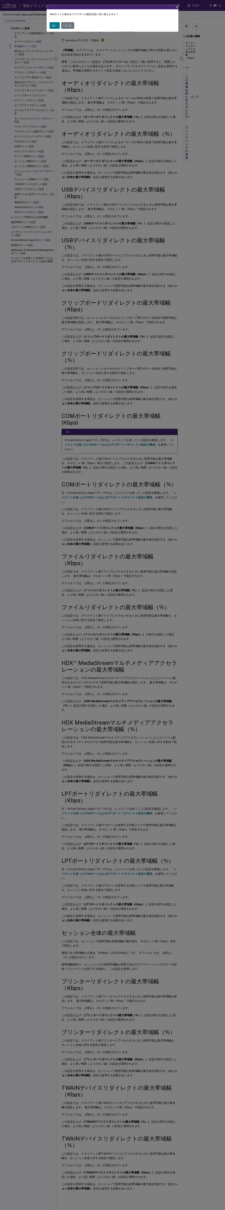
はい (54, 25)
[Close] (177, 7)
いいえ (67, 25)
